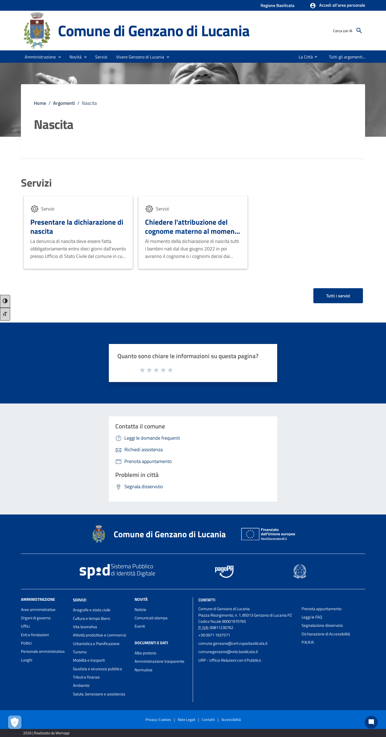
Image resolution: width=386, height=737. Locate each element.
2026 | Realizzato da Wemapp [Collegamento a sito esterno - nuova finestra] (46, 733)
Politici (26, 643)
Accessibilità (231, 719)
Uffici (25, 626)
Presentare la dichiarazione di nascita (76, 226)
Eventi (140, 626)
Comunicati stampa (151, 618)
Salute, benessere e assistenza (99, 694)
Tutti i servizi (338, 295)
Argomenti (64, 103)
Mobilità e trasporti (89, 660)
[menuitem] (303, 57)
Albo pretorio (145, 653)
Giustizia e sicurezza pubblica (97, 669)
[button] (337, 5)
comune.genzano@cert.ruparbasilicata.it (233, 643)
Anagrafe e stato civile (91, 610)
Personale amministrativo (43, 651)
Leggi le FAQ (312, 617)
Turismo (80, 652)
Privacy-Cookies (158, 719)
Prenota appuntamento (322, 609)
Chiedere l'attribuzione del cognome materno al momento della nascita (193, 231)
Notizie (140, 609)
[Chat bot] (371, 722)
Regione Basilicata (277, 5)
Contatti (206, 600)
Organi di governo (36, 618)
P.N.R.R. (308, 642)
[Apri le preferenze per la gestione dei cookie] (14, 722)
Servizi (36, 182)
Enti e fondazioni (35, 635)
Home (40, 103)
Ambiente (81, 685)
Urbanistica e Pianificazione (96, 643)
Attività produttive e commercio (99, 635)
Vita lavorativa (85, 627)
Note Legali (186, 719)
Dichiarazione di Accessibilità (326, 634)
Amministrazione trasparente (159, 661)
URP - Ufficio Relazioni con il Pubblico (229, 660)
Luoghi (26, 660)
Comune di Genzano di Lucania (153, 30)
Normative (144, 670)
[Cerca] (359, 30)
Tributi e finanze (86, 677)
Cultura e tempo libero (91, 618)
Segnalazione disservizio (322, 625)
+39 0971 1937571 (214, 635)
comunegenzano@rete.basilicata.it (228, 652)
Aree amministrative (38, 609)
